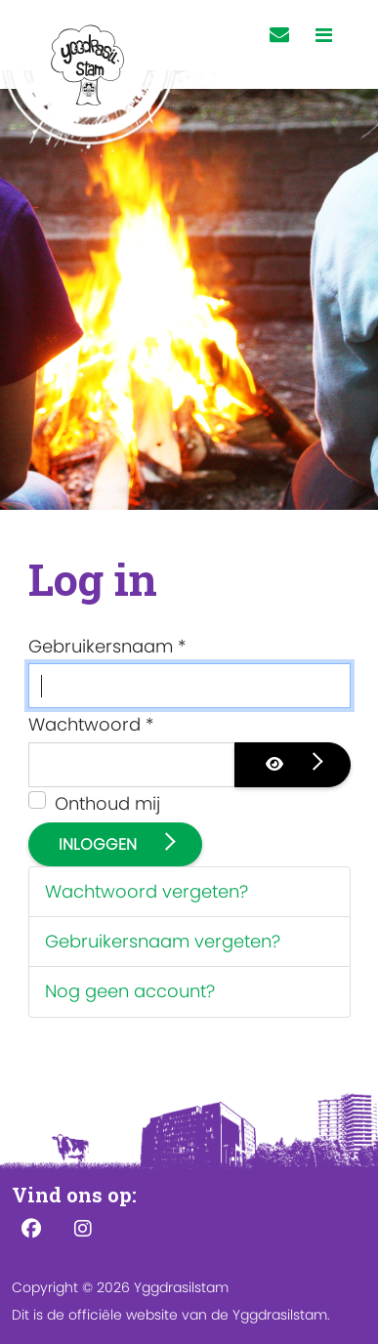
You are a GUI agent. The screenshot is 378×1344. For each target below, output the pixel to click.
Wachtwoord (90, 724)
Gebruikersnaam (107, 646)
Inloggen (100, 844)
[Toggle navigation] (324, 35)
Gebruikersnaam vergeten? (162, 941)
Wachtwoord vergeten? (146, 891)
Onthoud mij (107, 803)
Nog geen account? (130, 991)
